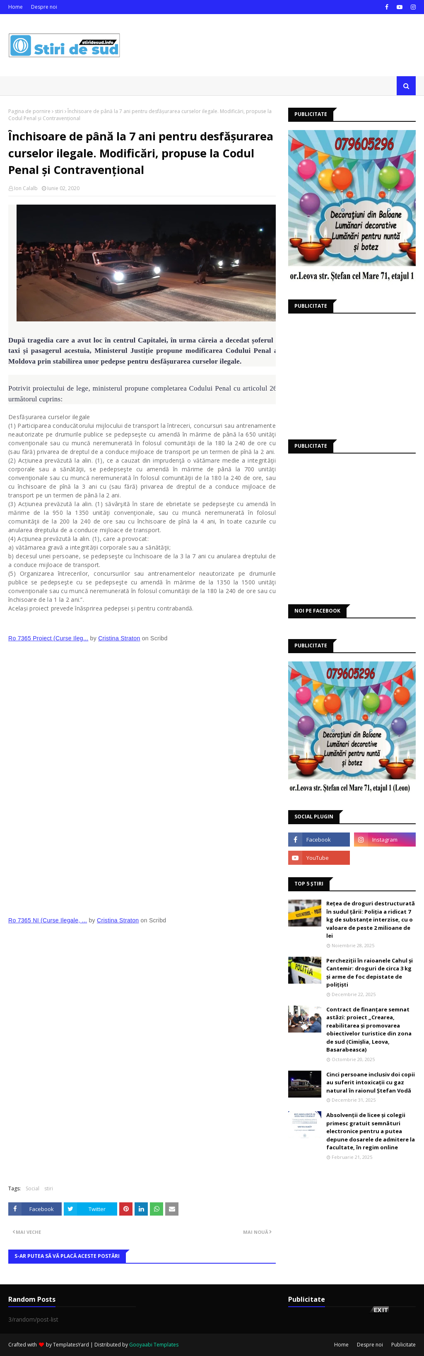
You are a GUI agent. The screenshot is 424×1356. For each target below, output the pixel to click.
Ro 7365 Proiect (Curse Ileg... (48, 638)
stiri (59, 111)
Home (15, 6)
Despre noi (44, 6)
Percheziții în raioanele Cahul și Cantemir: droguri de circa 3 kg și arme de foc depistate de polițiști (369, 973)
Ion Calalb (26, 188)
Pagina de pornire (29, 111)
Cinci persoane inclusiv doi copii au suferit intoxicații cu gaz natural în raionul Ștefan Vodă (370, 1082)
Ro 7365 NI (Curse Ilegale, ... (47, 920)
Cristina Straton (119, 638)
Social (32, 1188)
